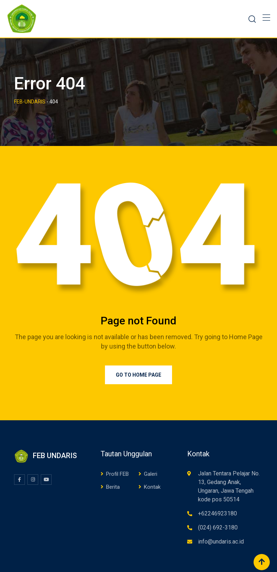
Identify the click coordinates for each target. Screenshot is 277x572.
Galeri (150, 474)
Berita (113, 487)
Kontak (152, 487)
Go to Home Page (138, 375)
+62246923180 (217, 513)
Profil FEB (117, 474)
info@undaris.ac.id (221, 541)
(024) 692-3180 (218, 527)
